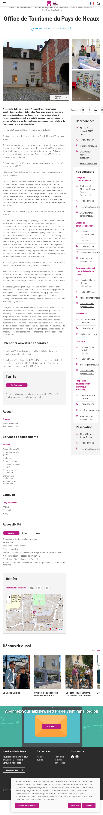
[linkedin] (72, 756)
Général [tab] (11, 533)
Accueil (11, 7)
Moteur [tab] (25, 533)
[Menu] (4, 3)
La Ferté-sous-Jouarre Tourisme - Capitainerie (78, 694)
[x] (77, 756)
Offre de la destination (24, 7)
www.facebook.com (88, 163)
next (98, 650)
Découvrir (51, 726)
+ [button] (9, 597)
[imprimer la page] (82, 110)
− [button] (9, 601)
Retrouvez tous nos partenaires (60, 759)
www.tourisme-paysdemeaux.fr (87, 214)
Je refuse (74, 805)
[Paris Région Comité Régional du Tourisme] (52, 3)
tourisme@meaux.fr (88, 146)
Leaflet (60, 629)
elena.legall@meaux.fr (89, 364)
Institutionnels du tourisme (65, 7)
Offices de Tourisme (85, 7)
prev (94, 650)
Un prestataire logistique (44, 7)
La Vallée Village (11, 692)
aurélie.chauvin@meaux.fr (91, 410)
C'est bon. (89, 805)
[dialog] (55, 795)
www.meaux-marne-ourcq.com (86, 154)
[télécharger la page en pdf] (89, 110)
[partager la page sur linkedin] (95, 110)
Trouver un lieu (11, 770)
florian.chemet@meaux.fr (91, 297)
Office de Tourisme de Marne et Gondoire (46, 694)
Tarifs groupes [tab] (16, 385)
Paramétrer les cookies (27, 805)
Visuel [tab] (38, 533)
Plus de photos (61, 97)
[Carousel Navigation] (96, 650)
